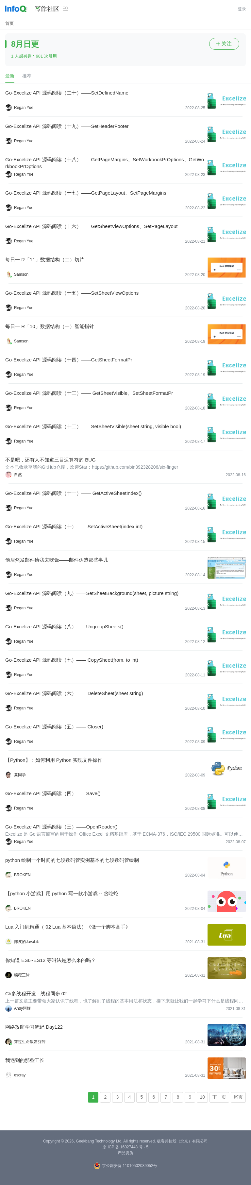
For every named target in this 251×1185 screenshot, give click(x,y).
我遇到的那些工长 (24, 1060)
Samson (21, 274)
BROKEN (22, 875)
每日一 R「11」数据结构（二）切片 (44, 259)
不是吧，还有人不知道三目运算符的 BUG (50, 459)
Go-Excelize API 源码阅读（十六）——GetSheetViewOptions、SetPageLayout (91, 226)
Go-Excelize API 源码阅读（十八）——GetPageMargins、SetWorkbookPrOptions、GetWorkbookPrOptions (104, 163)
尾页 (238, 1097)
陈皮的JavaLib (26, 941)
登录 (242, 9)
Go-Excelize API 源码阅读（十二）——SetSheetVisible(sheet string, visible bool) (93, 426)
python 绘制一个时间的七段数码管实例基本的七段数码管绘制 (72, 860)
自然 (18, 474)
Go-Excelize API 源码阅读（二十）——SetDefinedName (66, 93)
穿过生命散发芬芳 (29, 1041)
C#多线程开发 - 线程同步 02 (36, 993)
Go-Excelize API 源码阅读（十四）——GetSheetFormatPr (68, 359)
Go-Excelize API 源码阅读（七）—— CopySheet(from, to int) (71, 660)
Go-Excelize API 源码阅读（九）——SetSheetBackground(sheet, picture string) (91, 593)
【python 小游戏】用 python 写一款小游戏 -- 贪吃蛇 (61, 893)
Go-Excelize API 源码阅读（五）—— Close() (54, 726)
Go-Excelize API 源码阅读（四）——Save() (53, 793)
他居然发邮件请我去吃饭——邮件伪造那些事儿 (56, 560)
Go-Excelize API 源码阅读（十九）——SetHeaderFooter (67, 126)
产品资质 (125, 1153)
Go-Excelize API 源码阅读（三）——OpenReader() (61, 826)
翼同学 (20, 775)
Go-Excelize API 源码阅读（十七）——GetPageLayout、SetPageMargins (85, 193)
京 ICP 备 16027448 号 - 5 (125, 1147)
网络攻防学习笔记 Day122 (34, 1027)
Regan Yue (23, 107)
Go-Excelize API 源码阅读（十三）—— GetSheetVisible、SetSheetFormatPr (89, 393)
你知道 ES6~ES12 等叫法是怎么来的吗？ (50, 960)
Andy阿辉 (22, 1008)
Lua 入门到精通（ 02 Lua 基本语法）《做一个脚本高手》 (67, 927)
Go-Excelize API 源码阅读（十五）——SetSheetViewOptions (72, 293)
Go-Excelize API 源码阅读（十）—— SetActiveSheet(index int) (73, 526)
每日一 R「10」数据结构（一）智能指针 (49, 326)
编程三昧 (22, 975)
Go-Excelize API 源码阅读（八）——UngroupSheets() (64, 626)
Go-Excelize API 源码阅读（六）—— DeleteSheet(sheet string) (74, 693)
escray (19, 1075)
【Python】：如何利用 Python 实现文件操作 (53, 760)
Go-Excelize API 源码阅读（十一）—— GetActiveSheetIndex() (73, 493)
